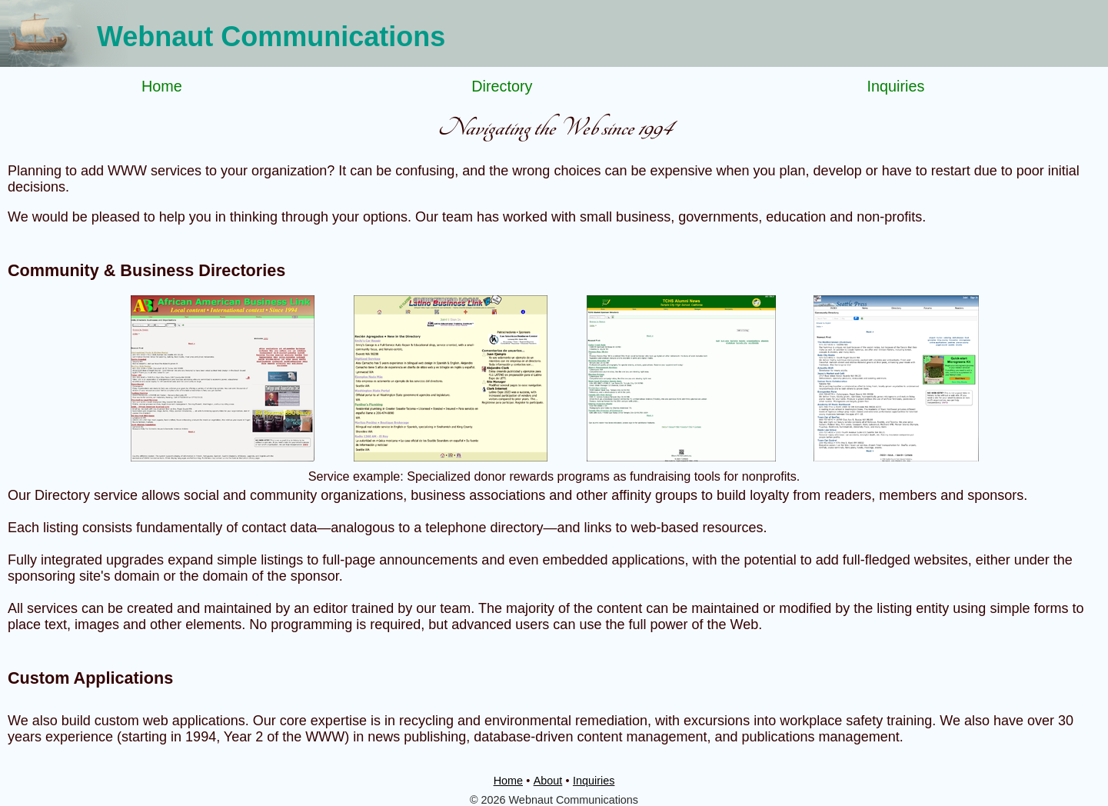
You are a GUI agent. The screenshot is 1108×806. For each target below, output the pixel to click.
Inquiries (896, 86)
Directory (501, 86)
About (548, 780)
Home (161, 86)
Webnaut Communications (271, 36)
